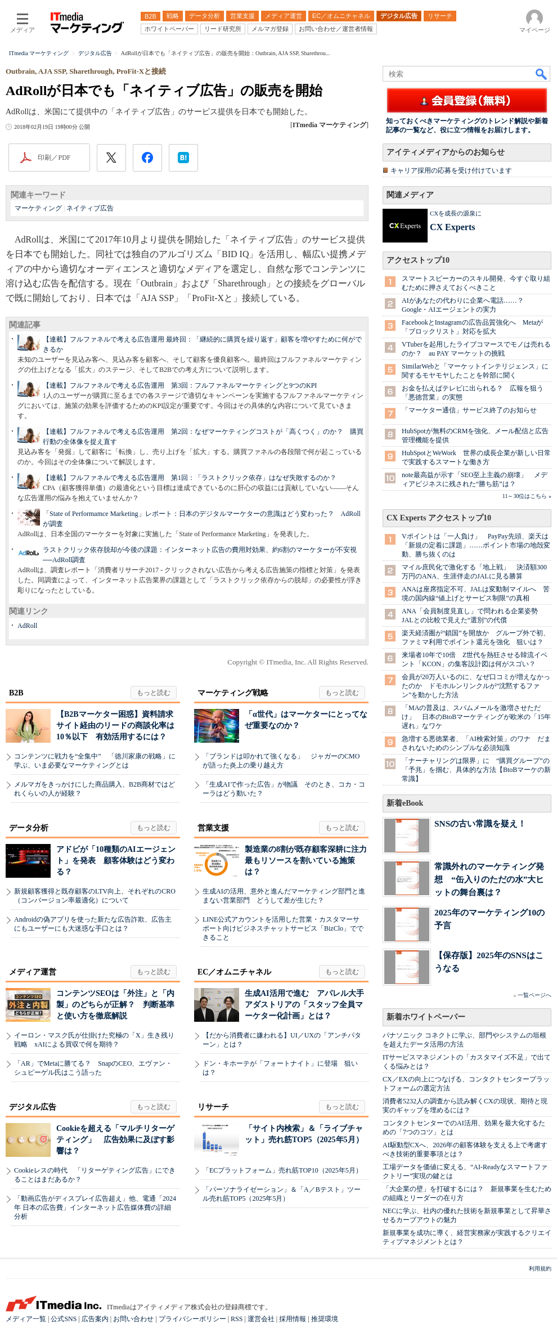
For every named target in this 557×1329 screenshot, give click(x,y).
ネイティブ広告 (90, 208)
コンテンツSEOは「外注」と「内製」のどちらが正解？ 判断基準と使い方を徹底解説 (115, 1004)
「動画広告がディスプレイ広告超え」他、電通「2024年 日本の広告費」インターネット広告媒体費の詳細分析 (95, 1207)
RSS (236, 1319)
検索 (541, 74)
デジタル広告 (32, 1107)
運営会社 (261, 1319)
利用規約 (540, 1268)
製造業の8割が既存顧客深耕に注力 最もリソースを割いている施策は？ (310, 860)
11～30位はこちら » (526, 496)
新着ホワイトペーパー (426, 1017)
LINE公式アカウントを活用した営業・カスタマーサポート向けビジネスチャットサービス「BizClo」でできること (283, 928)
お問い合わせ (133, 1319)
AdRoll (27, 626)
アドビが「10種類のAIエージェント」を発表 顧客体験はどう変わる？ (116, 860)
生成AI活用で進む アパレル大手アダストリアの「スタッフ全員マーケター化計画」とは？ (304, 1004)
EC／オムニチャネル (234, 972)
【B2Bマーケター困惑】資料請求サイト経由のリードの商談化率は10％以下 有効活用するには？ (115, 725)
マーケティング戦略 (232, 693)
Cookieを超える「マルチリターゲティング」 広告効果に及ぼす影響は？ (115, 1139)
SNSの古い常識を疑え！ (480, 823)
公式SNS (64, 1319)
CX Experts (452, 227)
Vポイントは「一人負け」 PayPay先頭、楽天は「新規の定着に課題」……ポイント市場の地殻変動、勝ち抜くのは (476, 545)
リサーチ (213, 1107)
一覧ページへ (534, 995)
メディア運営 (32, 972)
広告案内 (95, 1319)
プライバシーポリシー (192, 1319)
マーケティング (38, 208)
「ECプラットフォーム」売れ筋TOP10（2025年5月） (282, 1170)
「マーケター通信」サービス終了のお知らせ (469, 410)
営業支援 (213, 828)
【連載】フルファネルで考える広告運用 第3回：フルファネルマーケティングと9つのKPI (180, 385)
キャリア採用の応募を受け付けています (451, 170)
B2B (16, 693)
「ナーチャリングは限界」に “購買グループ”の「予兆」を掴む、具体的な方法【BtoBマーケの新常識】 (476, 770)
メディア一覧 (26, 1319)
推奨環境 (324, 1319)
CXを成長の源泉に (456, 213)
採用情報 (292, 1319)
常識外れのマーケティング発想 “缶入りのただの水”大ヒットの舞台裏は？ (489, 879)
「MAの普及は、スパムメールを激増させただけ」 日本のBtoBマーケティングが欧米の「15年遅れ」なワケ (476, 717)
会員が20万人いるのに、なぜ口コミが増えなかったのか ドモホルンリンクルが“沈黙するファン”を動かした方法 (476, 686)
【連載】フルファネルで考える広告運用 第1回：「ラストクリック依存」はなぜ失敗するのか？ (189, 478)
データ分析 (28, 828)
